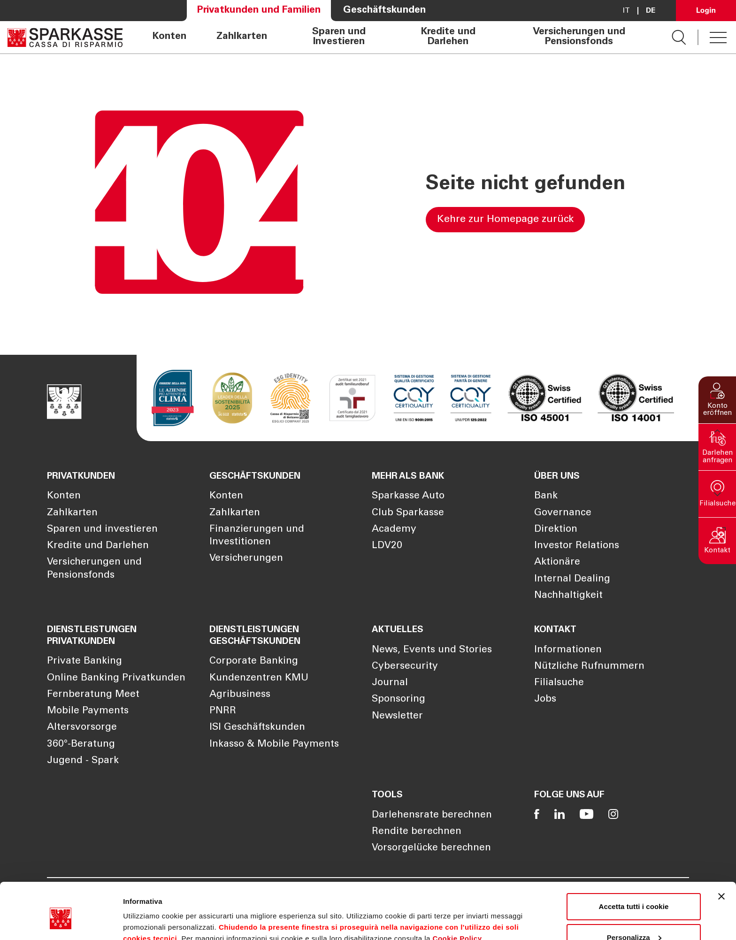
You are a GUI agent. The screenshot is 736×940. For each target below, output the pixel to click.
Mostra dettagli (148, 921)
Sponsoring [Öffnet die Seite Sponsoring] (398, 699)
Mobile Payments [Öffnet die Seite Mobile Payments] (88, 711)
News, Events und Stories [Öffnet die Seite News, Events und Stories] (432, 650)
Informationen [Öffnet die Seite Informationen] (568, 650)
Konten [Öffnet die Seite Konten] (169, 37)
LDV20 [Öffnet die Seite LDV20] (387, 546)
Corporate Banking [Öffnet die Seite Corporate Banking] (253, 661)
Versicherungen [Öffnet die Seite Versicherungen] (246, 559)
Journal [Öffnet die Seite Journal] (390, 683)
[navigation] (397, 37)
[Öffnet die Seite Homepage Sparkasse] (65, 37)
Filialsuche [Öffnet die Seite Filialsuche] (559, 683)
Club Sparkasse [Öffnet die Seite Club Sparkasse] (408, 513)
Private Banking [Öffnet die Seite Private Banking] (84, 661)
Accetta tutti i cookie (634, 864)
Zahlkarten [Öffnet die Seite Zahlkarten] (241, 37)
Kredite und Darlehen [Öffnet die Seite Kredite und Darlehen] (448, 37)
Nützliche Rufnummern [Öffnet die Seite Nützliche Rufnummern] (589, 667)
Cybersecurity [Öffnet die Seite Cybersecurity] (405, 667)
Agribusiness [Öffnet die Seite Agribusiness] (239, 695)
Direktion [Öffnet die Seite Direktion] (555, 530)
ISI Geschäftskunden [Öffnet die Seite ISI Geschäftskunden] (257, 728)
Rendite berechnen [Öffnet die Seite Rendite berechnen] (416, 832)
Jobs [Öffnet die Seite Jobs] (545, 699)
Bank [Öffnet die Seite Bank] (546, 496)
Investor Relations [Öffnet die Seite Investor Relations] (576, 546)
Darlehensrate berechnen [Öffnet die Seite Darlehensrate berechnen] (432, 815)
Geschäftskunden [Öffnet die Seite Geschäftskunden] (384, 10)
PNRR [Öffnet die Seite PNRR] (222, 711)
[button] (717, 399)
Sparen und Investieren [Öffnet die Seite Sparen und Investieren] (339, 37)
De (650, 11)
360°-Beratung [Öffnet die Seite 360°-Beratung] (81, 744)
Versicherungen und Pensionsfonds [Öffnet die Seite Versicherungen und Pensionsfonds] (579, 37)
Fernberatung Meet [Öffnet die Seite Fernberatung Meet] (93, 695)
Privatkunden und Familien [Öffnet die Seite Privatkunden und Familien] (259, 10)
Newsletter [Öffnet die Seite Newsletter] (397, 716)
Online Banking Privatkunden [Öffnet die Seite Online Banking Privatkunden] (116, 678)
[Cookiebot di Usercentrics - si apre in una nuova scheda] (61, 922)
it (626, 11)
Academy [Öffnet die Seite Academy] (394, 530)
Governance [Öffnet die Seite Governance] (562, 513)
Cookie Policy (457, 896)
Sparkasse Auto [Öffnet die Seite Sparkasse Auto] (408, 496)
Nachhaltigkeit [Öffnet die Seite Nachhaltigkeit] (568, 596)
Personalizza (634, 894)
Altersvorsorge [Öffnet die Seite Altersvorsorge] (82, 728)
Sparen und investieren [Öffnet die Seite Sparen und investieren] (102, 530)
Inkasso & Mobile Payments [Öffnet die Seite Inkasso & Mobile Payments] (274, 744)
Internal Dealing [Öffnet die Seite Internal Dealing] (572, 579)
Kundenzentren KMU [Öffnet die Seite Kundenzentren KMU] (258, 678)
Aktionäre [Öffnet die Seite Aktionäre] (557, 562)
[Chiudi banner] (721, 853)
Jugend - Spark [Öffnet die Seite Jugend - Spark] (83, 761)
